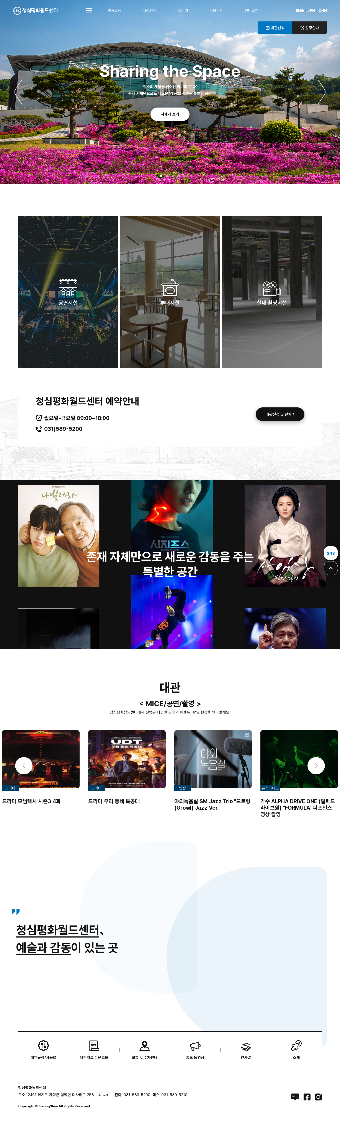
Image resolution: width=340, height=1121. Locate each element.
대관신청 (275, 28)
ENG (300, 10)
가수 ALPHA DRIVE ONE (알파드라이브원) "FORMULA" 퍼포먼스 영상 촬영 (297, 807)
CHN (322, 10)
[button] (18, 92)
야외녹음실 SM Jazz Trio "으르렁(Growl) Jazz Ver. (212, 804)
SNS (331, 553)
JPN (311, 10)
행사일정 (114, 10)
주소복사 (103, 1095)
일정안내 (309, 28)
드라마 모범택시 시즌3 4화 (31, 801)
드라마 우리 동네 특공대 (114, 801)
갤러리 (183, 10)
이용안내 (216, 10)
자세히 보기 (170, 114)
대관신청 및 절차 (280, 414)
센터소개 (251, 10)
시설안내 (150, 10)
